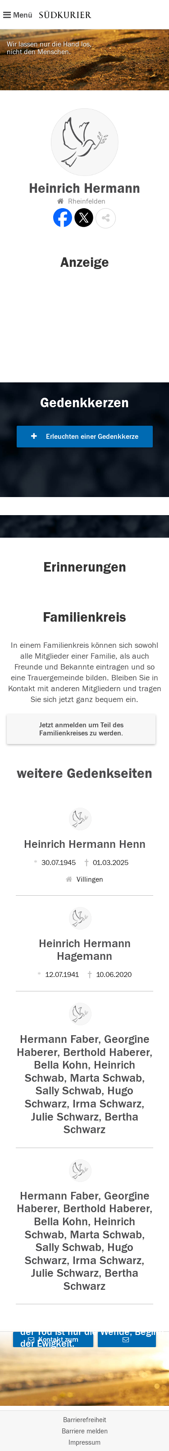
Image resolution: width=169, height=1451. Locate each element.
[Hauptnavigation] (84, 14)
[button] (106, 218)
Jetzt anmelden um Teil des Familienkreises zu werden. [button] (81, 729)
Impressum (84, 1442)
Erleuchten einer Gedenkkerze (84, 437)
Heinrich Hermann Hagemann (85, 950)
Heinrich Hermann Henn (85, 844)
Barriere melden (85, 1431)
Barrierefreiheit (84, 1420)
